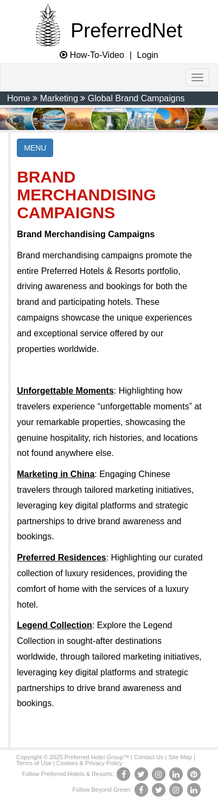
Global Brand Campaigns (136, 98)
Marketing (59, 98)
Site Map (179, 757)
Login (147, 55)
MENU (35, 148)
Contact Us (148, 757)
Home (18, 98)
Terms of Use (34, 763)
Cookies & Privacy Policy (89, 763)
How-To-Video (92, 55)
